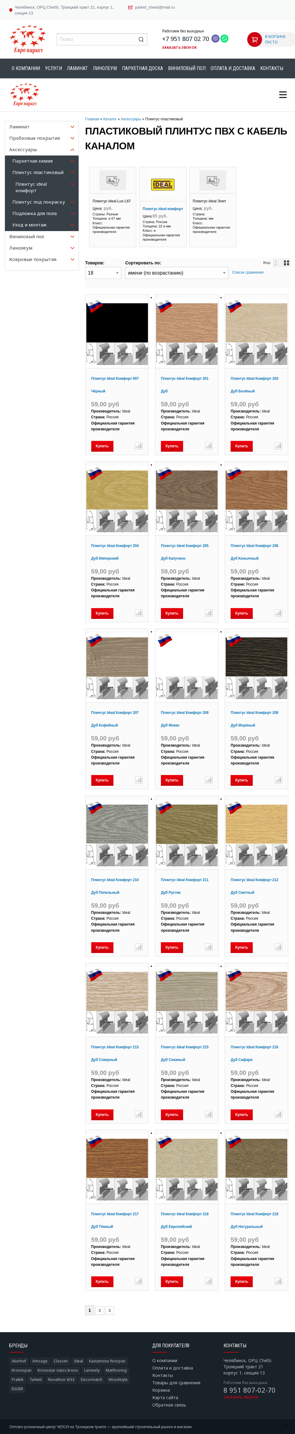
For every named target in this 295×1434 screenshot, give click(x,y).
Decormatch (91, 1379)
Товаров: (94, 262)
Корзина (161, 1390)
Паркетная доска (142, 68)
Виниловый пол (187, 68)
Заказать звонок (179, 47)
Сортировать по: (143, 262)
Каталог (110, 119)
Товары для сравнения (176, 1383)
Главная (92, 119)
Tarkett (36, 1379)
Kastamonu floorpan (107, 1361)
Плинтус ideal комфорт (163, 209)
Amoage (39, 1361)
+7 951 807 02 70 (185, 39)
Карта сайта (165, 1397)
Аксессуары (131, 119)
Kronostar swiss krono (58, 1370)
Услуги (53, 68)
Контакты (271, 68)
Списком (277, 263)
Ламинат (77, 68)
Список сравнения (248, 272)
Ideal (78, 1361)
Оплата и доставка (233, 68)
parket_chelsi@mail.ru (155, 7)
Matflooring (116, 1370)
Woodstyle (118, 1379)
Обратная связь (169, 1405)
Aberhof (19, 1361)
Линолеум (105, 68)
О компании (26, 68)
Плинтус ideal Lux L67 (111, 201)
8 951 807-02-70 (249, 1390)
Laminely (92, 1370)
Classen (61, 1361)
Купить (102, 446)
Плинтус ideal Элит (209, 201)
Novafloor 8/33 (61, 1379)
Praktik (17, 1379)
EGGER (17, 1388)
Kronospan (21, 1370)
